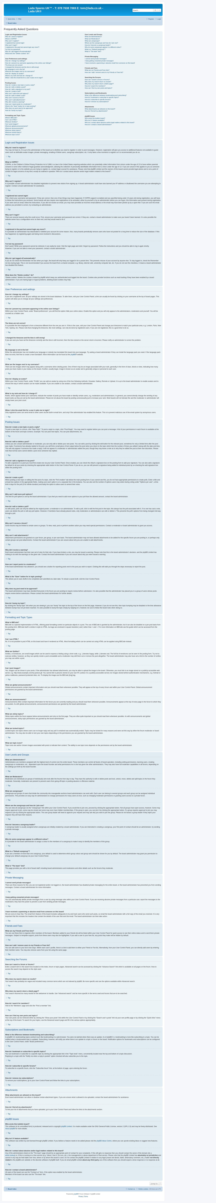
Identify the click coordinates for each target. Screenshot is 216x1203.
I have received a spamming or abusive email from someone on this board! (110, 63)
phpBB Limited (66, 1126)
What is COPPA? (11, 39)
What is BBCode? (11, 118)
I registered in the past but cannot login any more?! (22, 47)
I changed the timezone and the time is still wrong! (22, 67)
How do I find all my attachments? (96, 111)
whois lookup (10, 1155)
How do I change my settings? (15, 61)
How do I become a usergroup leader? (97, 45)
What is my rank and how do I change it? (19, 75)
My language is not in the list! (15, 69)
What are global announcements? (16, 126)
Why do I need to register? (14, 36)
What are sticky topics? (13, 130)
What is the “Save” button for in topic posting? (20, 106)
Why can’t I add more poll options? (17, 93)
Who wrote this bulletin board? (95, 118)
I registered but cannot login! (14, 43)
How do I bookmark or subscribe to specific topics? (102, 97)
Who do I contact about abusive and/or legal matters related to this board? (109, 122)
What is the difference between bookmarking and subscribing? (105, 95)
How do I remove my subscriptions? (97, 101)
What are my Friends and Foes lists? (97, 70)
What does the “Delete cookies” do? (17, 53)
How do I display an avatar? (14, 73)
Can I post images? (11, 124)
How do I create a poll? (13, 91)
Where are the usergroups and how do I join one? (101, 43)
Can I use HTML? (11, 120)
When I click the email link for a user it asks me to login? (24, 78)
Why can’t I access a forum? (14, 97)
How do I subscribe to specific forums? (98, 99)
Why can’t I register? (12, 41)
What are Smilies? (11, 122)
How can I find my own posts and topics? (98, 88)
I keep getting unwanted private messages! (99, 61)
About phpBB (10, 1129)
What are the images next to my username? (20, 71)
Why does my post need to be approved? (19, 108)
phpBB (73, 355)
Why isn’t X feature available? (95, 120)
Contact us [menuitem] (130, 1189)
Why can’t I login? (11, 45)
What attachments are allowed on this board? (100, 109)
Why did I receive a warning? (15, 102)
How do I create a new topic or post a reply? (20, 85)
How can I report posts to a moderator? (18, 104)
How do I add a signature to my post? (17, 89)
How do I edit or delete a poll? (15, 95)
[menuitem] (18, 19)
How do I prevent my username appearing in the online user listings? (28, 63)
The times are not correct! (13, 65)
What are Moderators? (92, 39)
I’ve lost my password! (12, 49)
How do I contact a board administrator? (98, 124)
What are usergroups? (92, 41)
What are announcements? (14, 128)
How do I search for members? (95, 86)
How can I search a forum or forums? (97, 79)
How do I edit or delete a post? (15, 87)
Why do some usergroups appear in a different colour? (103, 47)
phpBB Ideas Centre (104, 1141)
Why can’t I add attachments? (15, 100)
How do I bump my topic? (13, 110)
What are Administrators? (93, 36)
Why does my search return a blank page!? (99, 84)
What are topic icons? (12, 134)
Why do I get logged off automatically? (18, 51)
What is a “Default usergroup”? (95, 49)
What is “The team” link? (93, 51)
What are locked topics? (13, 132)
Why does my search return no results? (98, 81)
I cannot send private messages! (95, 59)
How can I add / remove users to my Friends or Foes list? (104, 72)
